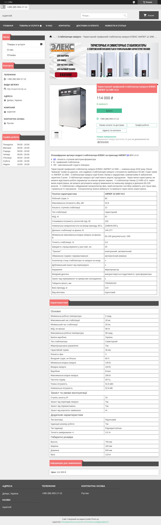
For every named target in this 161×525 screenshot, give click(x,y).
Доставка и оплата (87, 25)
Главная (8, 25)
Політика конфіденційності (97, 522)
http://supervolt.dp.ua (16, 89)
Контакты (64, 25)
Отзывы (11, 55)
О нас (49, 25)
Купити (109, 111)
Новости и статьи (115, 25)
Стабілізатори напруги (69, 36)
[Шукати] (125, 15)
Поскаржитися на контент (72, 522)
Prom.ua (95, 519)
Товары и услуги (29, 25)
